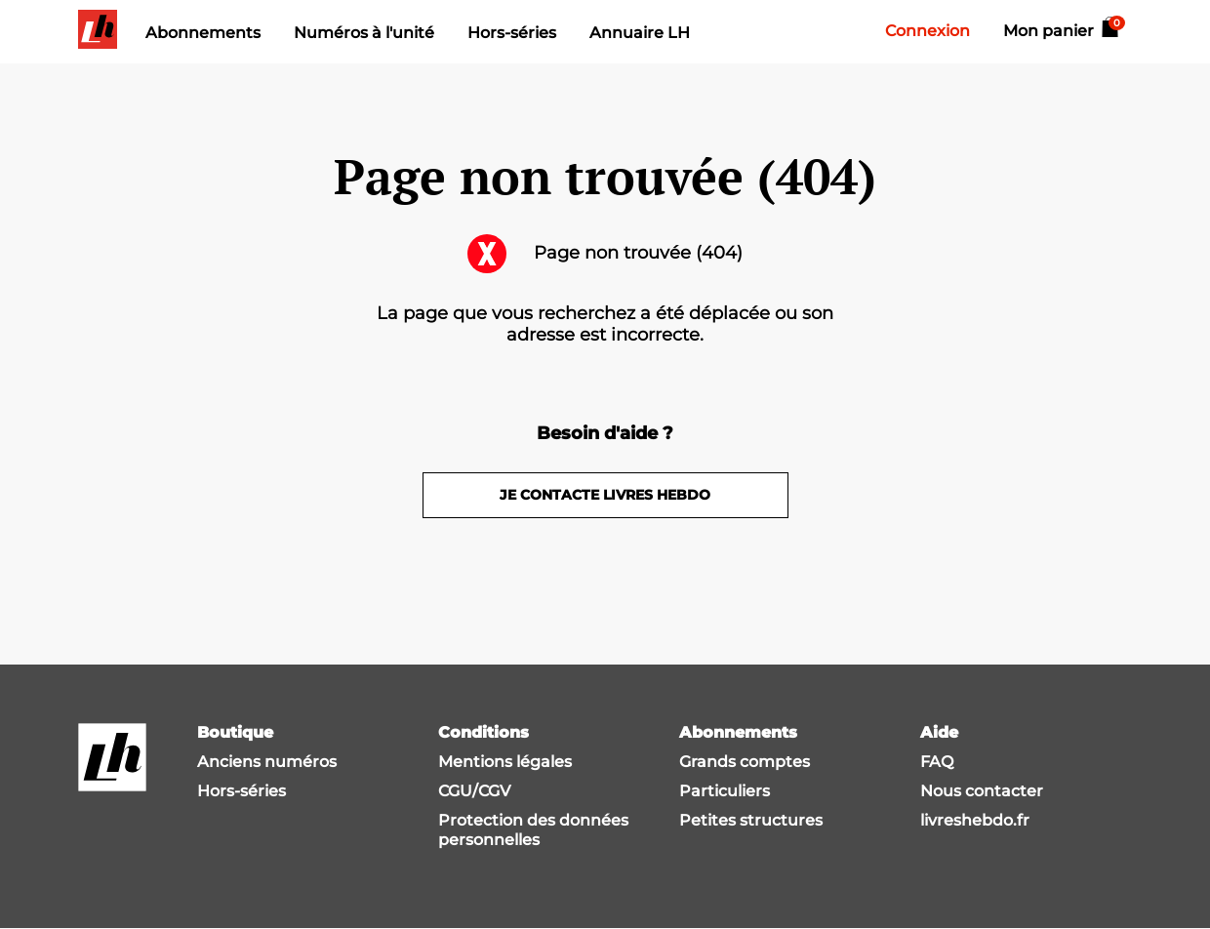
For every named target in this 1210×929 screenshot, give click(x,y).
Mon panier (1062, 30)
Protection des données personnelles (533, 830)
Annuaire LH (639, 32)
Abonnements (203, 32)
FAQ (936, 761)
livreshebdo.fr (974, 820)
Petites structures (751, 820)
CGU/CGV (474, 791)
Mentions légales (505, 761)
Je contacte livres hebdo (605, 495)
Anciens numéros (267, 761)
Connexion (927, 30)
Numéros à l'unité (364, 32)
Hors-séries (511, 32)
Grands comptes (744, 761)
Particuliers (724, 791)
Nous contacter (981, 791)
